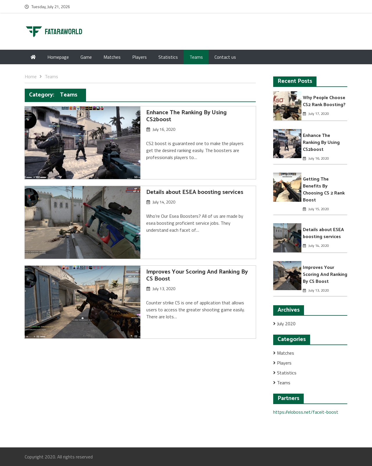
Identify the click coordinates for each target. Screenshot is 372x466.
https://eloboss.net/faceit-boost (305, 411)
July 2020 (286, 323)
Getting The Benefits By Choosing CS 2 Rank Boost (324, 189)
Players (139, 56)
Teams (196, 56)
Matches (112, 56)
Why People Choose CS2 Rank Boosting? (324, 101)
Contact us (225, 56)
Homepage (58, 56)
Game (86, 56)
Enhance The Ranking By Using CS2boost (186, 116)
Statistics (168, 56)
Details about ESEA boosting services (194, 192)
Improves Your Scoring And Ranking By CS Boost (197, 275)
